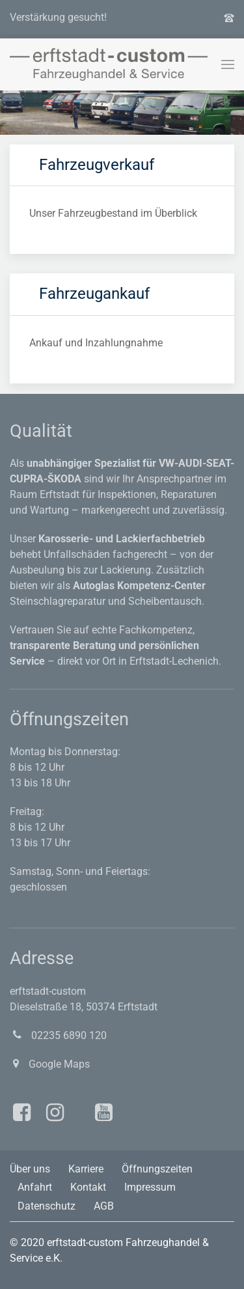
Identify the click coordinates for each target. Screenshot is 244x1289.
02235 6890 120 (58, 1035)
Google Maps (50, 1064)
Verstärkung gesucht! (58, 17)
